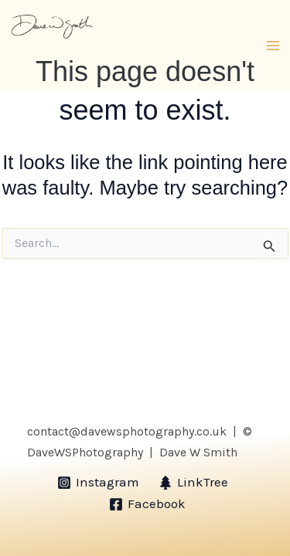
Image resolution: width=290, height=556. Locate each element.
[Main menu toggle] (273, 46)
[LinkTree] (194, 483)
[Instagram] (98, 483)
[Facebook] (147, 504)
